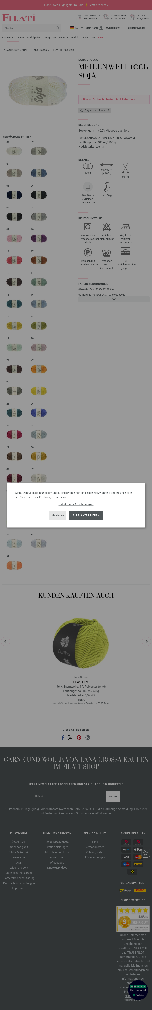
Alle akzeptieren (86, 515)
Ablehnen (57, 515)
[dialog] (76, 505)
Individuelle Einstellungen (76, 504)
